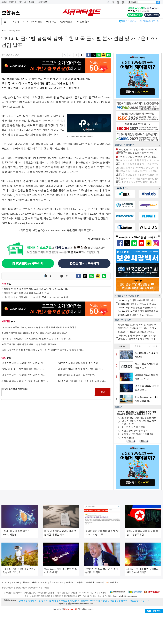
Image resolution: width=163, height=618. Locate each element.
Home (3, 31)
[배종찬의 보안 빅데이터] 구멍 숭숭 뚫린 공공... (82, 381)
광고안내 (15, 582)
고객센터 (80, 582)
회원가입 (12, 2)
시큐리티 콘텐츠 (151, 21)
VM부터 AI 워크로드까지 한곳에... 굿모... (137, 339)
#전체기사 (18, 21)
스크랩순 (153, 346)
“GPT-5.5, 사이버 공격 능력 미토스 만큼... (79, 363)
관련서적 (100, 582)
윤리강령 (69, 582)
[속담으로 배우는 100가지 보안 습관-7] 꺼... (23, 375)
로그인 (4, 2)
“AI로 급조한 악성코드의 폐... (138, 307)
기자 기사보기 (99, 239)
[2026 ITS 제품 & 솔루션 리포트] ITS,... (136, 153)
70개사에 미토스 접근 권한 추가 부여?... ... (22, 369)
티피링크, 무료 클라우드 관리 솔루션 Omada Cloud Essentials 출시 (37, 289)
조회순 (122, 346)
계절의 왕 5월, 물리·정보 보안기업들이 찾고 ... (24, 381)
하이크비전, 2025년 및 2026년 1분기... (136, 332)
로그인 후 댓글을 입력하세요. (48, 392)
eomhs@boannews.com (29, 223)
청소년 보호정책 (56, 582)
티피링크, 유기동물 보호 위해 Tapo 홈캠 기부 (26, 293)
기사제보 (22, 2)
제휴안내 (90, 582)
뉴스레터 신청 (42, 2)
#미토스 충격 (82, 21)
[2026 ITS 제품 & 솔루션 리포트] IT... (76, 375)
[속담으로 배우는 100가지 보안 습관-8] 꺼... (23, 363)
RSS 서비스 (112, 582)
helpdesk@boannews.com (128, 596)
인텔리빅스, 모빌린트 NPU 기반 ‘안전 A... (138, 328)
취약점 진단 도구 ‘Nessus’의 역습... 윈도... (138, 157)
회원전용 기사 (130, 21)
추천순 (137, 346)
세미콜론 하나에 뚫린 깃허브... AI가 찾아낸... (81, 369)
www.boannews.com (55, 230)
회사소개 (5, 582)
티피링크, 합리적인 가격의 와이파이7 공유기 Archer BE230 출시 (36, 297)
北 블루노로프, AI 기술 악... (137, 304)
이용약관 (25, 582)
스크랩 (31, 2)
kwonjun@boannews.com (82, 604)
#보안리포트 (66, 21)
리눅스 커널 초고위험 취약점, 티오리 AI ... (138, 324)
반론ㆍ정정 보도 (154, 611)
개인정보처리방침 (39, 582)
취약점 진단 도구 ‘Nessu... (136, 315)
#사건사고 (51, 21)
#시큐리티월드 (34, 21)
